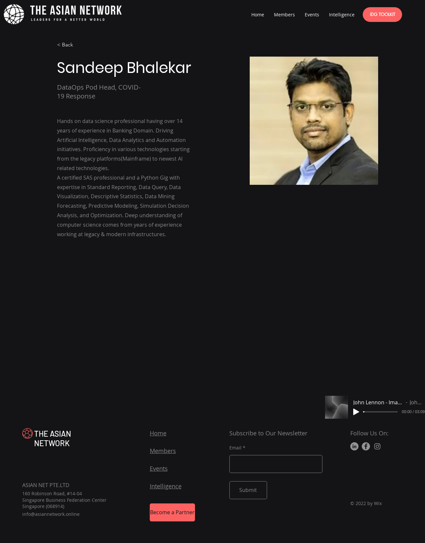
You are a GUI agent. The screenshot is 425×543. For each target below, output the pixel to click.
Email (235, 448)
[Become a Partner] (172, 512)
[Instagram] (377, 446)
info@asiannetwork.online (51, 514)
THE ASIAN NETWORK (52, 438)
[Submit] (248, 490)
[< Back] (70, 45)
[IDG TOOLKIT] (382, 14)
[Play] (356, 412)
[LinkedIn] (354, 446)
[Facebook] (366, 446)
